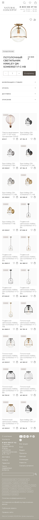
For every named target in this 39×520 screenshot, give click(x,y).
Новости (22, 463)
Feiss (33, 485)
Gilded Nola (17, 485)
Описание (6, 99)
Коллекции (23, 459)
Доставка (6, 94)
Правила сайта (7, 512)
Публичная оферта (9, 508)
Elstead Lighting (24, 488)
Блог (21, 447)
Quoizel (5, 488)
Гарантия (6, 463)
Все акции (23, 444)
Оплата (5, 88)
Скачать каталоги (26, 466)
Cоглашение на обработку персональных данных (17, 503)
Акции (30, 491)
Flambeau (6, 485)
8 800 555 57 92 (28, 7)
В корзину (29, 73)
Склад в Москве (8, 51)
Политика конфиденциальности (14, 498)
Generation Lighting (18, 491)
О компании (7, 436)
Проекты (23, 453)
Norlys (13, 488)
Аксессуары (7, 482)
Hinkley (26, 485)
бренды (24, 482)
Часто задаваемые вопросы (7, 468)
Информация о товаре (12, 82)
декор (16, 482)
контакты (6, 494)
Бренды (22, 456)
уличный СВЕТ (23, 479)
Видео (22, 450)
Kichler (5, 491)
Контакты (6, 439)
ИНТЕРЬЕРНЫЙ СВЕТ (9, 479)
